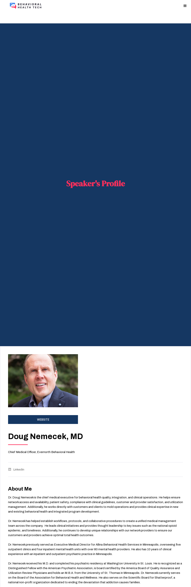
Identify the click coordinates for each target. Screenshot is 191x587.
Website (43, 419)
